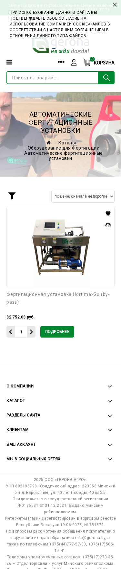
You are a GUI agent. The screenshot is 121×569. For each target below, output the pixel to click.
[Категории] (9, 62)
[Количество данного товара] (21, 332)
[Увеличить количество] (31, 332)
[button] (108, 213)
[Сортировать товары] (83, 196)
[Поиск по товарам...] (52, 77)
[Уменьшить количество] (10, 332)
